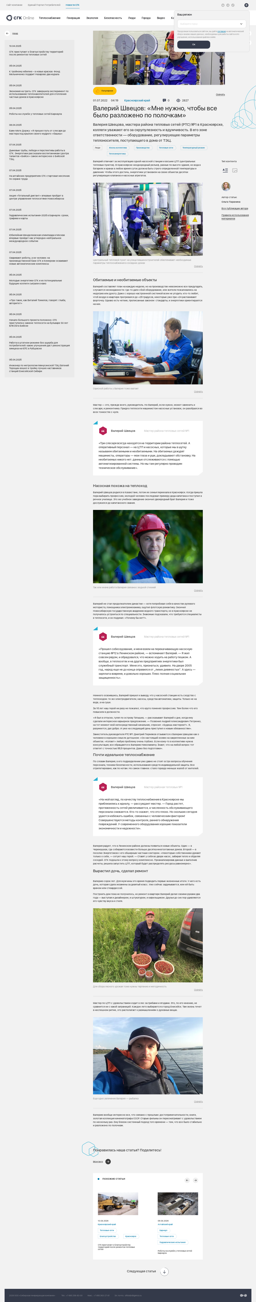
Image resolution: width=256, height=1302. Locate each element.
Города (146, 18)
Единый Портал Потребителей (44, 5)
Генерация (73, 18)
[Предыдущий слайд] (187, 1180)
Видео (161, 18)
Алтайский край (165, 1224)
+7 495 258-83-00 (74, 1295)
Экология (92, 18)
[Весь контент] (225, 170)
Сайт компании (14, 5)
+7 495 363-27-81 (102, 1295)
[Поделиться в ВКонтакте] (102, 1161)
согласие (222, 31)
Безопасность (113, 18)
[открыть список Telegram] (228, 5)
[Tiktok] (232, 5)
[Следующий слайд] (195, 1180)
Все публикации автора (235, 208)
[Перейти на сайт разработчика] (243, 1295)
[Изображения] (234, 170)
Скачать (220, 94)
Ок (193, 44)
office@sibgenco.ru (133, 1295)
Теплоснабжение (49, 18)
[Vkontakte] (223, 5)
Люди (131, 18)
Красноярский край (137, 100)
